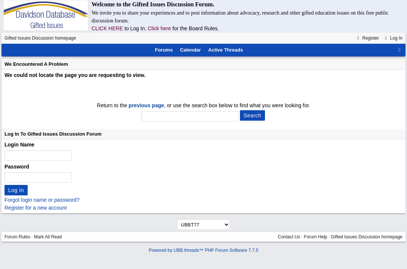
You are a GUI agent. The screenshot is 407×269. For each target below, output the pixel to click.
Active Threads (225, 50)
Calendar (190, 50)
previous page (146, 105)
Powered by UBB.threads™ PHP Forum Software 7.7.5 (203, 250)
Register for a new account (35, 208)
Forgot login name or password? (42, 200)
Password (16, 167)
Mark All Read (48, 236)
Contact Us (289, 236)
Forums (164, 50)
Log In (393, 38)
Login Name (19, 145)
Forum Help (315, 236)
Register (367, 38)
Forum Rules (17, 236)
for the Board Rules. (195, 28)
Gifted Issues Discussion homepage (40, 38)
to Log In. (136, 28)
